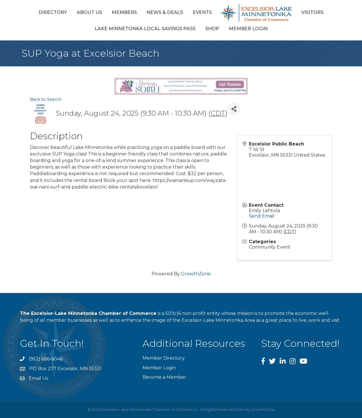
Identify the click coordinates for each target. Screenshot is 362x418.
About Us (89, 12)
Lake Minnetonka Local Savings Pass (145, 28)
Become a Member (164, 377)
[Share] (233, 109)
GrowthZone (196, 273)
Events (202, 12)
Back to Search (45, 99)
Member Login (248, 28)
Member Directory (164, 358)
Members (124, 12)
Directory (52, 12)
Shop (212, 28)
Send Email (261, 216)
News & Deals (165, 12)
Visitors (312, 12)
